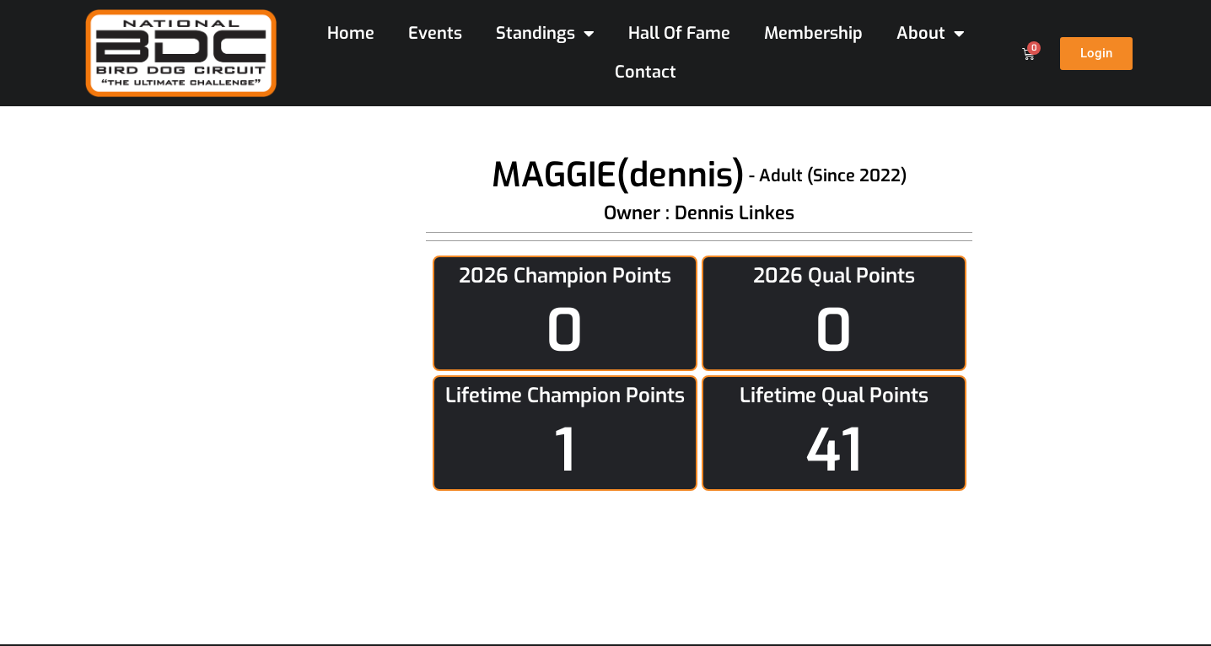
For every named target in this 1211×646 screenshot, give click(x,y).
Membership (813, 33)
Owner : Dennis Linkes (699, 213)
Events (435, 33)
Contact (645, 72)
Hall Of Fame (679, 33)
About (930, 34)
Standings (545, 34)
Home (350, 33)
